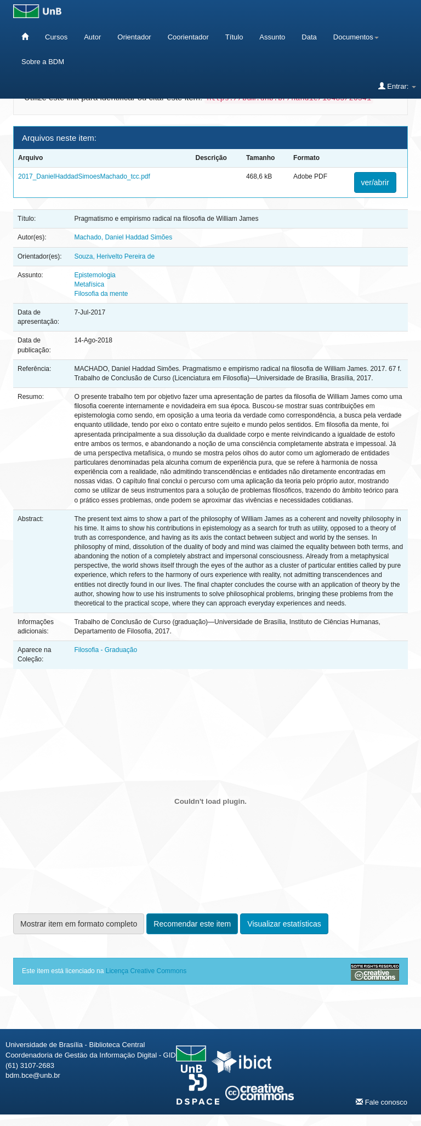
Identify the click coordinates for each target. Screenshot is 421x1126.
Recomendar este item (192, 923)
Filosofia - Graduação (105, 650)
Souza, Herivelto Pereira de (114, 256)
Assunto (272, 37)
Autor (92, 37)
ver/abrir (375, 182)
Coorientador (188, 37)
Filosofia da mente (101, 294)
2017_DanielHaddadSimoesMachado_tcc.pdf (84, 176)
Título (234, 37)
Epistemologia (94, 275)
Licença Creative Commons (146, 971)
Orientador (134, 37)
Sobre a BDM (42, 62)
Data (308, 37)
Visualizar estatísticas (284, 923)
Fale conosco (381, 1102)
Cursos (56, 37)
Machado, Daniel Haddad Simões (123, 237)
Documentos (356, 37)
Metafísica (89, 284)
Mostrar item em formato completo (78, 923)
